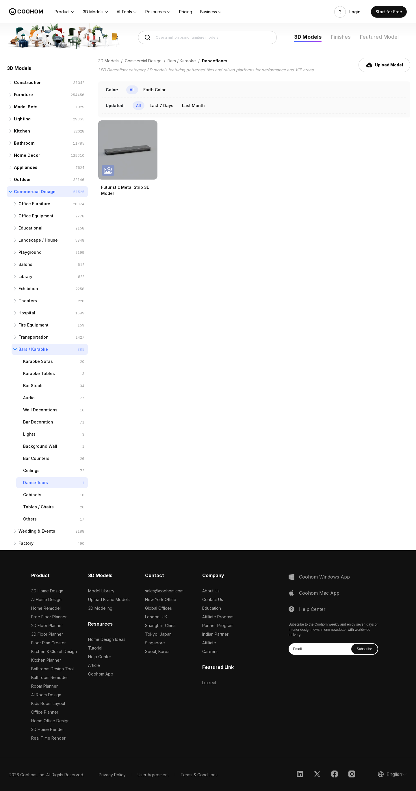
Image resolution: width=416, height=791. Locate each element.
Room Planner (44, 686)
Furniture (23, 94)
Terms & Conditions (199, 774)
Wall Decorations (40, 409)
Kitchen (22, 130)
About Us (211, 590)
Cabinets (32, 494)
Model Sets (26, 106)
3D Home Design (47, 590)
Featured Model (379, 37)
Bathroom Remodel (49, 677)
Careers (210, 651)
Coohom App (100, 673)
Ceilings (31, 470)
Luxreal (209, 682)
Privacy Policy (112, 774)
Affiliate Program (217, 616)
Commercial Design (34, 191)
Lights (29, 434)
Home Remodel (46, 608)
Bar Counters (36, 458)
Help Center (99, 656)
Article (94, 665)
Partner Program (217, 625)
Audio (29, 397)
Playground (30, 252)
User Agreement (153, 774)
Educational (30, 227)
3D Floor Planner (47, 634)
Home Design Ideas (106, 639)
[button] (65, 11)
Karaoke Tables (39, 373)
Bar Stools (33, 385)
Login (355, 12)
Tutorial (95, 648)
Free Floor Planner (49, 616)
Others (30, 518)
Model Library (101, 590)
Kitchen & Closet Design (54, 651)
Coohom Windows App (324, 577)
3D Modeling (100, 608)
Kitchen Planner (46, 660)
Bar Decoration (38, 421)
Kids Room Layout (48, 703)
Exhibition (28, 288)
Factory (26, 543)
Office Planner (44, 712)
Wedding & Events (36, 531)
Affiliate (209, 642)
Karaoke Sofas (38, 361)
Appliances (26, 167)
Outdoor (22, 179)
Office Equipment (35, 215)
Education (211, 608)
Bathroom (24, 143)
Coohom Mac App (319, 593)
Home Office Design (50, 720)
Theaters (27, 300)
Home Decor (27, 155)
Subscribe (364, 649)
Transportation (33, 337)
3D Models (308, 37)
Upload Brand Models (109, 599)
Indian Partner (215, 634)
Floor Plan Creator (48, 642)
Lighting (22, 118)
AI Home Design (46, 599)
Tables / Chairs (38, 506)
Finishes (341, 37)
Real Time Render (48, 738)
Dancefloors (35, 482)
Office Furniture (34, 203)
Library (25, 276)
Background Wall (40, 446)
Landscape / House (38, 240)
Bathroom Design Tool (52, 668)
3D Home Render (47, 729)
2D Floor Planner (47, 625)
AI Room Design (46, 694)
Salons (25, 264)
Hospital (26, 312)
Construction (28, 82)
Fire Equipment (33, 324)
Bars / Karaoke (33, 349)
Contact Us (212, 599)
